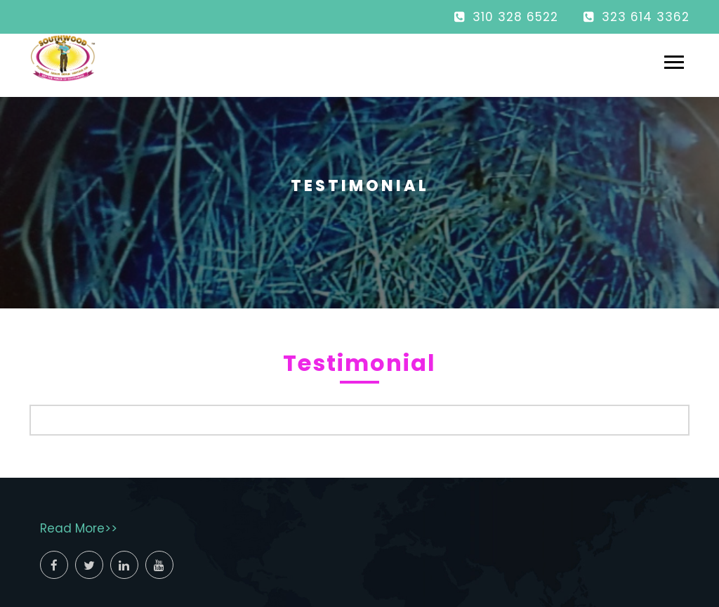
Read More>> (78, 528)
